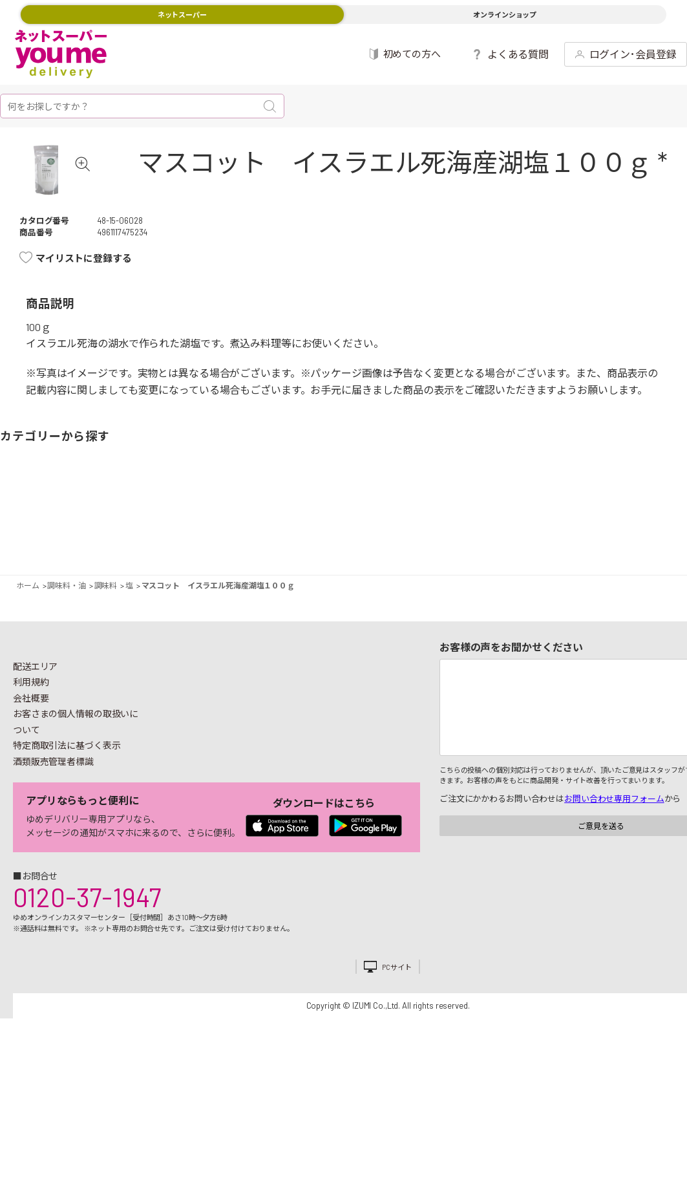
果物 (57, 539)
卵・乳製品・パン (197, 539)
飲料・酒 (464, 539)
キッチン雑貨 (527, 539)
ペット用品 (668, 539)
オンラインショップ (504, 14)
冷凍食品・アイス (222, 539)
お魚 (120, 539)
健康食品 (502, 539)
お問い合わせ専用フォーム (614, 837)
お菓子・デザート (299, 539)
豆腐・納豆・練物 (324, 539)
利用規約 (31, 720)
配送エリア (35, 705)
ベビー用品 (629, 539)
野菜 (19, 539)
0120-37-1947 (87, 936)
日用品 (566, 539)
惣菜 (159, 539)
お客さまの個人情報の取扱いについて (75, 760)
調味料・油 (401, 539)
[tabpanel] (67, 189)
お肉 (95, 539)
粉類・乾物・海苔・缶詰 (426, 539)
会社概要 (31, 736)
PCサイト (396, 1005)
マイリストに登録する (84, 297)
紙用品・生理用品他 (604, 539)
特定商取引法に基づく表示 (66, 784)
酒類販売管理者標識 (53, 800)
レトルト (362, 539)
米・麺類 (260, 539)
